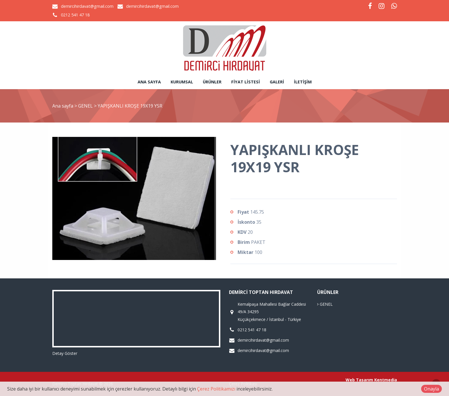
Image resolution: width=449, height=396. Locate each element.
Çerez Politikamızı (216, 389)
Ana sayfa (149, 82)
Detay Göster (64, 353)
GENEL (86, 106)
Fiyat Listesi (245, 82)
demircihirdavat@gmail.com (87, 6)
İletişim (303, 82)
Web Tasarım (359, 379)
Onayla (431, 389)
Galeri (277, 82)
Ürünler (212, 82)
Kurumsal (182, 82)
